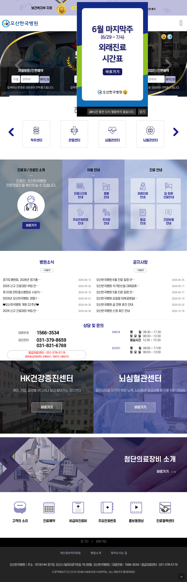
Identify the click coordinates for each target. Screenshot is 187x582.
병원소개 (96, 553)
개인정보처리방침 (70, 553)
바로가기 (31, 225)
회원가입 (101, 541)
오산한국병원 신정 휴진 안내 (113, 311)
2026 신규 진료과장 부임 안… (21, 286)
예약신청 (44, 79)
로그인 (85, 541)
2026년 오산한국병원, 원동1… (21, 298)
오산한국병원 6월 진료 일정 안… (115, 280)
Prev (18, 65)
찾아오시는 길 (119, 553)
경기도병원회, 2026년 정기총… (21, 280)
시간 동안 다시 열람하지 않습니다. (111, 111)
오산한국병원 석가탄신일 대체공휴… (117, 286)
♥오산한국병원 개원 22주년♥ (21, 304)
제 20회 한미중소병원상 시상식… (22, 292)
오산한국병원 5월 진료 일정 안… (115, 292)
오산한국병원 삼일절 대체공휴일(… (117, 298)
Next (168, 65)
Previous (11, 132)
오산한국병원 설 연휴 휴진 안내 (114, 304)
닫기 (142, 111)
